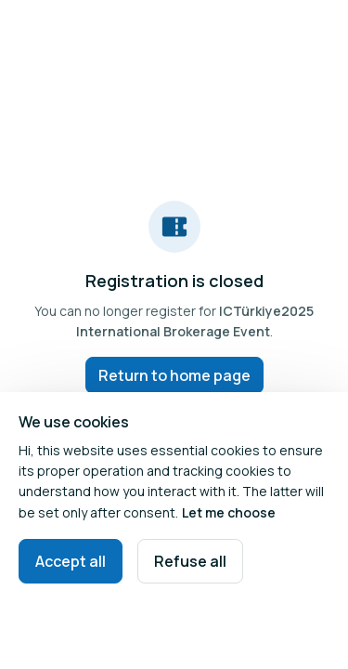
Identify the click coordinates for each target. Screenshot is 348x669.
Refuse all (190, 561)
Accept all (70, 561)
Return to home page (174, 375)
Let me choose (229, 512)
